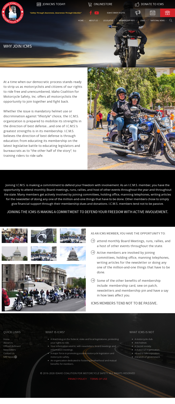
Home (81, 20)
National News (158, 20)
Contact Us (9, 359)
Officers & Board (12, 352)
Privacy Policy (77, 385)
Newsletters (9, 355)
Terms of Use (98, 385)
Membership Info (128, 20)
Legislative (109, 20)
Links (143, 20)
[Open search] (170, 20)
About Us (94, 20)
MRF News (10, 363)
